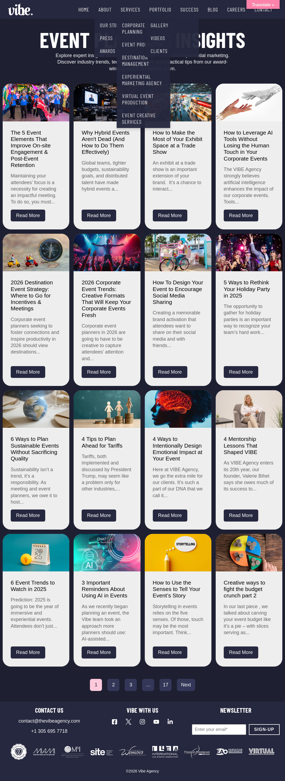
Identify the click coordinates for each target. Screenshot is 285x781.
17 (165, 684)
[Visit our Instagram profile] (142, 722)
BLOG (213, 9)
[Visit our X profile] (128, 722)
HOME (83, 9)
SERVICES (130, 9)
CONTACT (263, 9)
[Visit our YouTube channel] (156, 722)
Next (186, 684)
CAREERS (236, 9)
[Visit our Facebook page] (114, 722)
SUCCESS (189, 9)
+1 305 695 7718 (49, 731)
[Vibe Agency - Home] (20, 9)
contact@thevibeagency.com (49, 721)
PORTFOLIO (160, 9)
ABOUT (105, 9)
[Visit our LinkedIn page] (170, 722)
